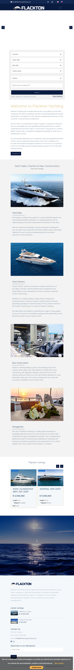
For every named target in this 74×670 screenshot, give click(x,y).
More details (59, 663)
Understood (36, 667)
